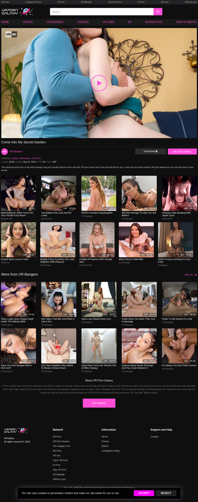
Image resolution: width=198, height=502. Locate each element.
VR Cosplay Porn (61, 446)
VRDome (5, 262)
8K (130, 22)
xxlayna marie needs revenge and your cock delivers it (137, 366)
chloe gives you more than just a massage (138, 320)
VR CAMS (108, 22)
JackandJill (46, 218)
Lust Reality (124, 262)
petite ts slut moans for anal (177, 319)
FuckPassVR (86, 265)
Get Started (99, 403)
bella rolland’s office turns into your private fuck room (17, 214)
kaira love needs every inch (96, 319)
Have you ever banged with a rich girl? (16, 366)
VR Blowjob (86, 2)
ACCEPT (144, 493)
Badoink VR (6, 218)
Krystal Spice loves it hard (15, 259)
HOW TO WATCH (186, 22)
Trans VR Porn (115, 2)
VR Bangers (15, 151)
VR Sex (61, 2)
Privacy (105, 441)
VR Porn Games (61, 441)
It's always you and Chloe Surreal (179, 365)
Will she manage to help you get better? (139, 214)
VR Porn (5, 2)
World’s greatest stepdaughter (97, 212)
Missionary (25, 158)
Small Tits (36, 158)
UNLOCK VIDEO (182, 151)
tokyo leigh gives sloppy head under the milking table (17, 320)
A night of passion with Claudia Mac (96, 260)
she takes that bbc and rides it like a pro (57, 320)
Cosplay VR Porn (33, 2)
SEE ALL (190, 274)
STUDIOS (83, 22)
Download (151, 151)
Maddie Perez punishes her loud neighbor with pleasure (57, 260)
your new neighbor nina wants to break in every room (57, 366)
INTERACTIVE (153, 22)
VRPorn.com (191, 2)
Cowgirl (14, 158)
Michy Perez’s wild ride (131, 259)
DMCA (105, 446)
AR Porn (165, 2)
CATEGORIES (54, 22)
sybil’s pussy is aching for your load (174, 260)
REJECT (166, 493)
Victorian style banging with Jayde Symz (176, 214)
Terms (105, 436)
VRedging (162, 265)
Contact (154, 436)
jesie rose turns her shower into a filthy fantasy (98, 366)
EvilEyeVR (167, 218)
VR (4, 151)
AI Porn (141, 2)
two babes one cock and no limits (56, 214)
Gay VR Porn (59, 469)
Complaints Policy (111, 451)
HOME (5, 22)
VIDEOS (28, 22)
